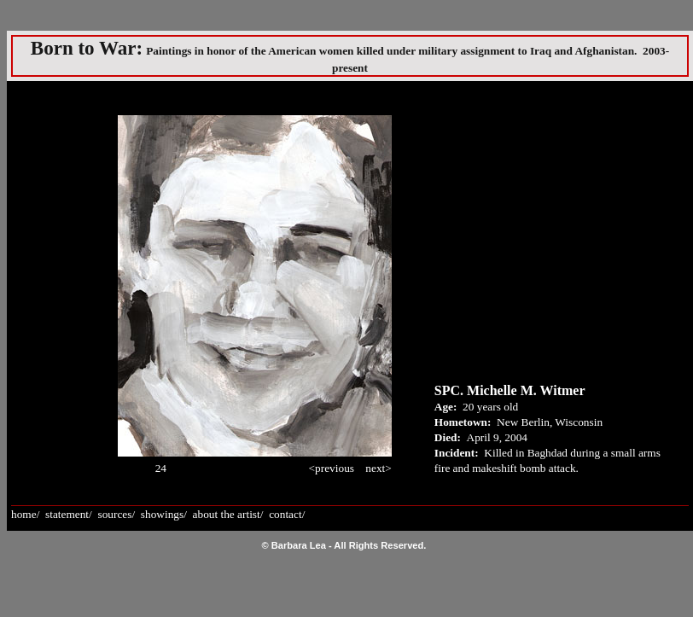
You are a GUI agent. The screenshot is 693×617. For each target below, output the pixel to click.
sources (114, 514)
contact (285, 514)
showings (162, 514)
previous (334, 468)
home (24, 514)
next (375, 468)
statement (67, 514)
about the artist (226, 514)
